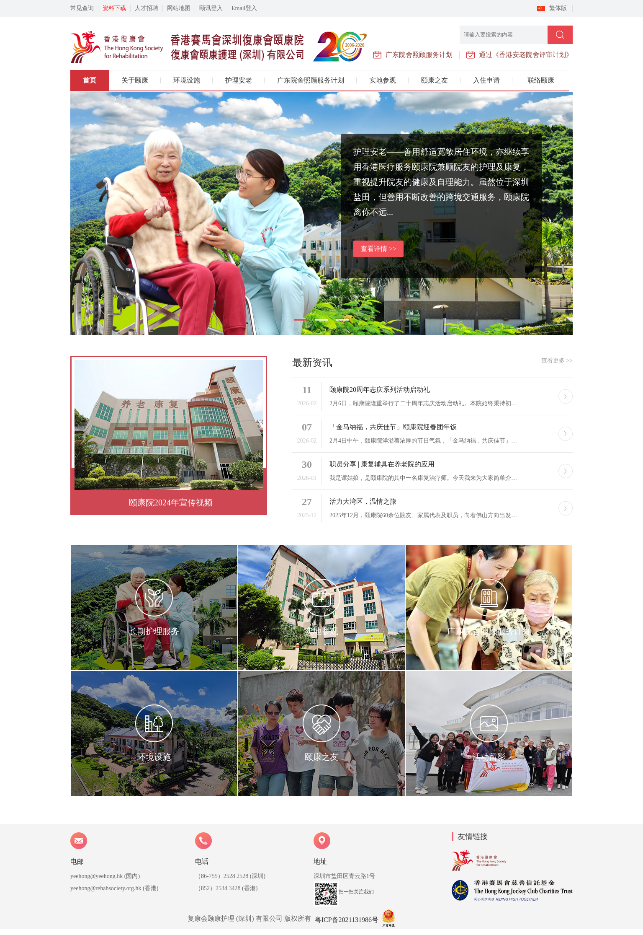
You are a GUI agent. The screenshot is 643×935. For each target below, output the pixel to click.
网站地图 (178, 8)
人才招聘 (146, 8)
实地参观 (382, 80)
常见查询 (82, 8)
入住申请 (486, 80)
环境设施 (186, 80)
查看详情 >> (378, 248)
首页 (89, 80)
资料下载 (114, 8)
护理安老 (238, 80)
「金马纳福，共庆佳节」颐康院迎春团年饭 (393, 426)
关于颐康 (134, 80)
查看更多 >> (557, 360)
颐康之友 (434, 80)
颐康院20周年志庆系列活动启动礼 (379, 389)
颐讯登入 (211, 8)
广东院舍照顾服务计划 (310, 80)
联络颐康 (540, 80)
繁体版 (558, 8)
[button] (300, 320)
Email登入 (244, 8)
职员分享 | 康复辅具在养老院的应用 (382, 464)
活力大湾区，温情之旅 (362, 501)
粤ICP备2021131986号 (346, 919)
